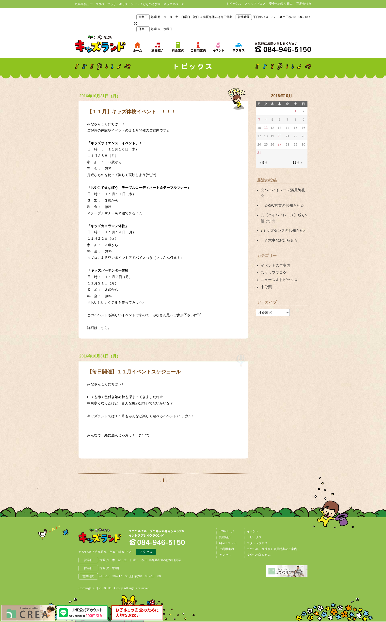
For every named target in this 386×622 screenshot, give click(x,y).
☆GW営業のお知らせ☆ (281, 197)
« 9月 (263, 161)
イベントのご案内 (274, 255)
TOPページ (226, 531)
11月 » (298, 161)
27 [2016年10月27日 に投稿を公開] (279, 143)
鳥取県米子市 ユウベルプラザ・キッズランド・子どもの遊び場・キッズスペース (100, 44)
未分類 (266, 275)
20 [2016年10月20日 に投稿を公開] (279, 135)
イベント (253, 531)
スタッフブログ (255, 3)
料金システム (228, 543)
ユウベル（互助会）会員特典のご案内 (272, 549)
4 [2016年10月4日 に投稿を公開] (265, 119)
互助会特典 (303, 3)
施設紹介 (225, 537)
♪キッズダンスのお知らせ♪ (281, 221)
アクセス (146, 552)
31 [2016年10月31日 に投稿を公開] (259, 151)
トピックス (233, 3)
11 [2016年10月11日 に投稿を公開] (265, 127)
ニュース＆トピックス (278, 268)
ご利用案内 (226, 549)
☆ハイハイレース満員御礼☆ (283, 188)
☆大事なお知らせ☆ (278, 230)
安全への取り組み (281, 3)
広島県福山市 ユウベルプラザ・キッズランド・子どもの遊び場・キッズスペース (104, 537)
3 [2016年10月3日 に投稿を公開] (259, 119)
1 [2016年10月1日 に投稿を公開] (295, 111)
